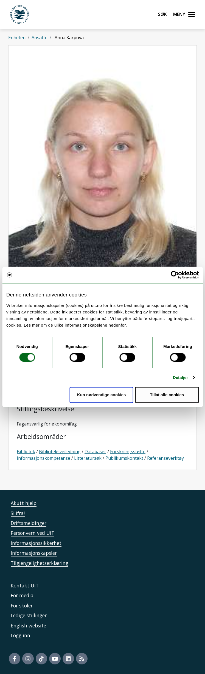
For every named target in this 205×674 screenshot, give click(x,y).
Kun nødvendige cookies (101, 395)
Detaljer (180, 377)
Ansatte (39, 38)
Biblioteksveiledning (60, 452)
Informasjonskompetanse (43, 458)
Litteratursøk (88, 458)
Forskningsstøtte (127, 452)
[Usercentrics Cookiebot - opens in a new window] (175, 275)
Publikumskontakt (124, 458)
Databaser (95, 452)
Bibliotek (26, 452)
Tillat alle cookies (167, 395)
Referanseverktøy (165, 458)
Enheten (17, 38)
